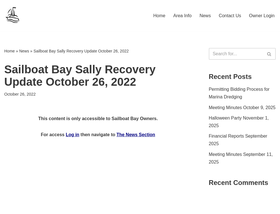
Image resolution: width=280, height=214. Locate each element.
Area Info (182, 15)
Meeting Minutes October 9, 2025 (242, 107)
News (205, 15)
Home (159, 15)
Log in (72, 134)
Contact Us (230, 15)
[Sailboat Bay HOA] (12, 15)
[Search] (236, 54)
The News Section (135, 134)
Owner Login (262, 15)
